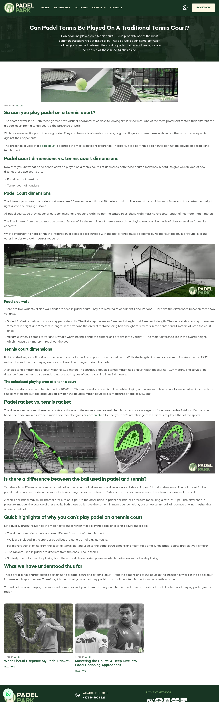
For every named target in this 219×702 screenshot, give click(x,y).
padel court (47, 146)
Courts (97, 8)
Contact (116, 8)
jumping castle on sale (160, 579)
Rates (45, 8)
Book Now (203, 8)
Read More (9, 667)
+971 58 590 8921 (94, 697)
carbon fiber (95, 415)
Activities (81, 8)
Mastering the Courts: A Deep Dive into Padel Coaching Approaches (106, 663)
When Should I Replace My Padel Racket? (37, 661)
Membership (62, 8)
